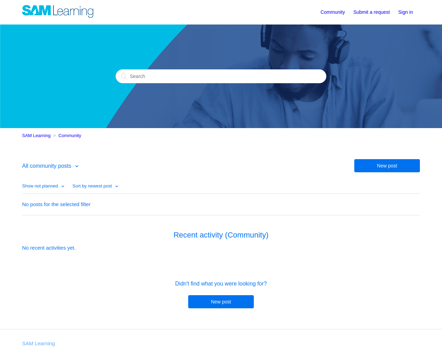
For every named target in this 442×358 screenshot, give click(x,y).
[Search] (221, 76)
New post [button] (387, 165)
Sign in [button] (405, 12)
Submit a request (371, 12)
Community (332, 12)
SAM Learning (36, 135)
